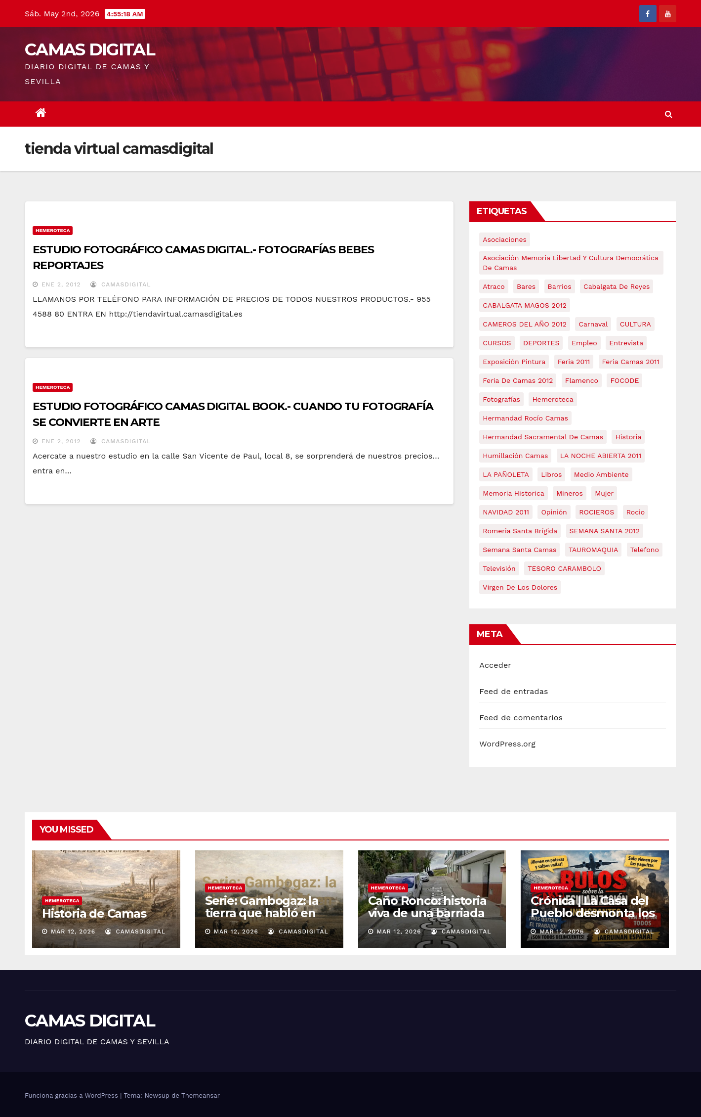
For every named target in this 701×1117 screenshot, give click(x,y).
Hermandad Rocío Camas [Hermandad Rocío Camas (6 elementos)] (525, 418)
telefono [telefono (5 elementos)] (644, 550)
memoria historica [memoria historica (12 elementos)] (513, 493)
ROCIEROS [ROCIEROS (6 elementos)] (596, 512)
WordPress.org (507, 743)
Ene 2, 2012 (61, 284)
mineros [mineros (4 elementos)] (569, 493)
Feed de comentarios (521, 717)
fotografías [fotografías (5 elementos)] (501, 399)
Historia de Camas (94, 913)
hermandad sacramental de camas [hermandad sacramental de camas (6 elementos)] (543, 437)
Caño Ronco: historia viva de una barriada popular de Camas (427, 912)
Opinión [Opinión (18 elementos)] (554, 512)
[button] (668, 114)
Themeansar (200, 1095)
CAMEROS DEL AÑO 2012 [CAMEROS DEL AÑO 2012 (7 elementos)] (525, 324)
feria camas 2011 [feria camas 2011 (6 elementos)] (631, 362)
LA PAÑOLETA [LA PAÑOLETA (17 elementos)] (506, 474)
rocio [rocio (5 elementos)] (635, 512)
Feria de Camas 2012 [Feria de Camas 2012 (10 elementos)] (518, 380)
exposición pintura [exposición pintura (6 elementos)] (514, 362)
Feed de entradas (513, 691)
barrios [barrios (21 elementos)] (560, 286)
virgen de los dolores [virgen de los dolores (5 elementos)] (520, 587)
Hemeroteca (53, 230)
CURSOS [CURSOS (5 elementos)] (497, 343)
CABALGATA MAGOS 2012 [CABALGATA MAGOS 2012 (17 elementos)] (525, 305)
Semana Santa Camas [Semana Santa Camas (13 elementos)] (519, 550)
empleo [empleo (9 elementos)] (584, 343)
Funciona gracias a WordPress (72, 1095)
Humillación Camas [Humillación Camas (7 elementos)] (515, 456)
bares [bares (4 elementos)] (526, 286)
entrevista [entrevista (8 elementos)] (626, 343)
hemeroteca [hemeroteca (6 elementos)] (552, 399)
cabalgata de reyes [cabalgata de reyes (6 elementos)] (616, 286)
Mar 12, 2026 (73, 931)
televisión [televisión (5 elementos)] (499, 568)
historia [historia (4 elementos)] (628, 437)
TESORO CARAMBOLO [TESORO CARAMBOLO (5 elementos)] (564, 568)
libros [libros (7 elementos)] (551, 474)
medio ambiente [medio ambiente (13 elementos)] (601, 474)
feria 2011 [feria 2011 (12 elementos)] (574, 362)
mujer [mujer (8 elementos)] (604, 493)
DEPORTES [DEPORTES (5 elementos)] (541, 343)
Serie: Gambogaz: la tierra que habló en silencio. (262, 912)
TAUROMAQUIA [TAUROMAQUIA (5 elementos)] (593, 550)
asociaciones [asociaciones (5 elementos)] (505, 239)
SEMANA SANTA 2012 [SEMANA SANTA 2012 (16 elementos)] (605, 531)
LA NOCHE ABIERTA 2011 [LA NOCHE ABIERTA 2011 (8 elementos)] (601, 456)
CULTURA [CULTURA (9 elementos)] (635, 324)
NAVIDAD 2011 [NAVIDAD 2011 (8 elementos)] (506, 512)
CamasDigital (120, 284)
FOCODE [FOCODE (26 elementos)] (624, 380)
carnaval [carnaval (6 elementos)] (593, 324)
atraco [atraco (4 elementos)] (493, 286)
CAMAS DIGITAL (90, 49)
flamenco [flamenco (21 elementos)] (581, 380)
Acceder (495, 665)
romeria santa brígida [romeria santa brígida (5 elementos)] (520, 531)
